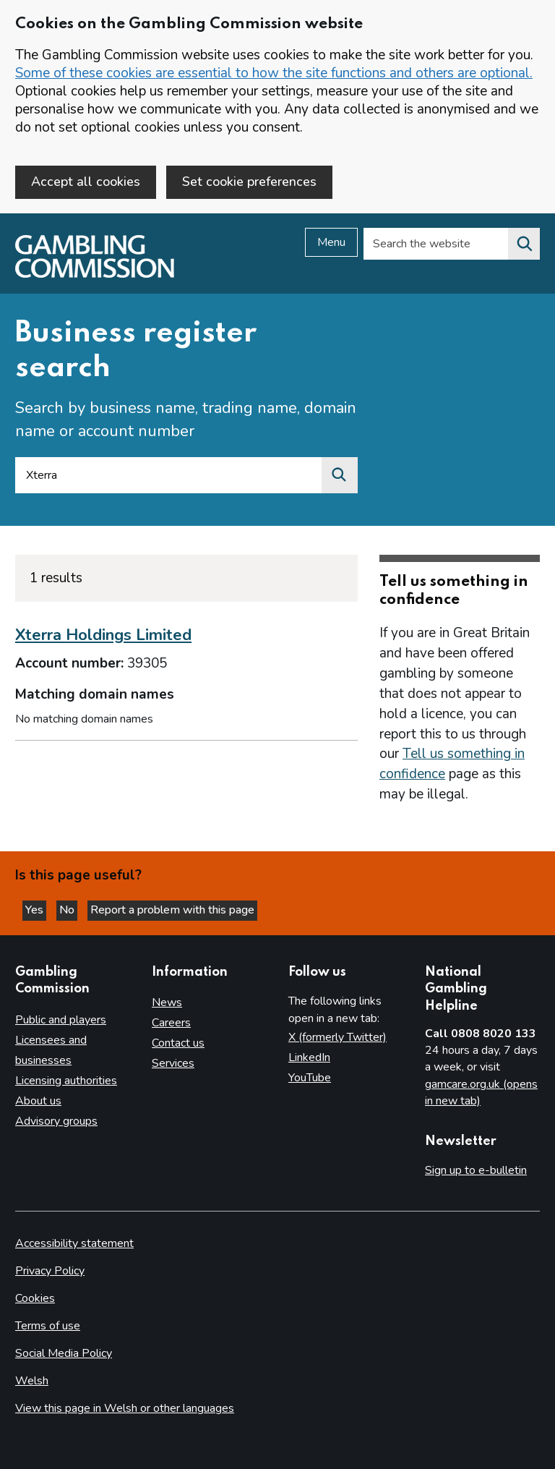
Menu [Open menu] (331, 242)
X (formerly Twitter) (337, 1037)
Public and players (60, 1020)
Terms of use (47, 1326)
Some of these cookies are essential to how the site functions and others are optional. (274, 73)
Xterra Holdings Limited (103, 635)
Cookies (35, 1298)
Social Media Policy (63, 1353)
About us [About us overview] (38, 1101)
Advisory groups (56, 1121)
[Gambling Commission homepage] (94, 274)
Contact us (178, 1043)
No (68, 910)
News (167, 1002)
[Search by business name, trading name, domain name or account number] (168, 475)
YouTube (309, 1078)
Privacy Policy (50, 1271)
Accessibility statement (74, 1243)
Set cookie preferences (249, 181)
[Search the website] (524, 244)
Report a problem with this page (172, 910)
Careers (171, 1023)
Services (173, 1063)
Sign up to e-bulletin (476, 1170)
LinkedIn (309, 1057)
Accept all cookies (85, 181)
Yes (35, 910)
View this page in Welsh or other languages (124, 1408)
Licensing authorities (66, 1081)
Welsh (31, 1381)
